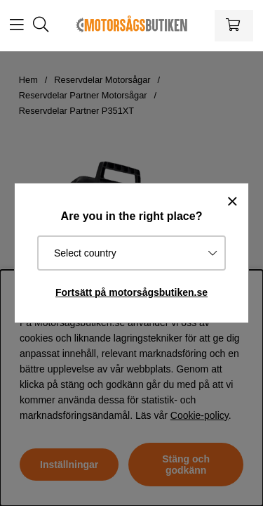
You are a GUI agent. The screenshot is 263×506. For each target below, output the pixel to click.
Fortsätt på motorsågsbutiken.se (131, 292)
